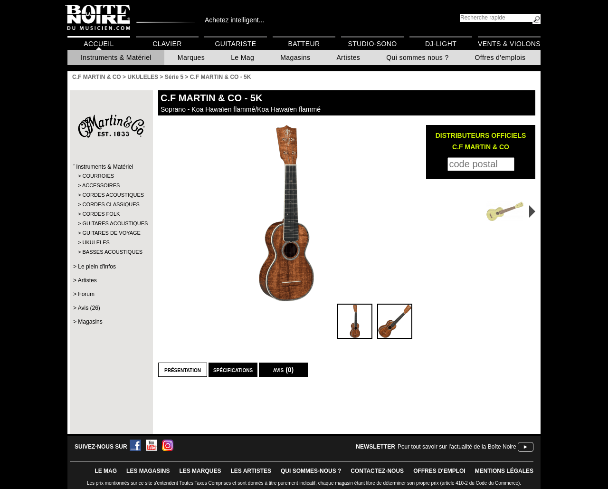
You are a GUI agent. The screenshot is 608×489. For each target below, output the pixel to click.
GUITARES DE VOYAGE (111, 233)
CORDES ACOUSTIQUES (111, 195)
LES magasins (148, 471)
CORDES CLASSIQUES (110, 204)
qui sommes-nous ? (311, 471)
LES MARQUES (200, 471)
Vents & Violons (509, 44)
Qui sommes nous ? (417, 57)
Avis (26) (89, 308)
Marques (191, 57)
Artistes (348, 57)
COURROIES (98, 176)
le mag (106, 471)
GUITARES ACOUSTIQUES (111, 223)
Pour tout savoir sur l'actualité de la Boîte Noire (457, 446)
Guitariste (235, 44)
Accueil (99, 44)
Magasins (295, 57)
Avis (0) (283, 370)
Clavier (167, 44)
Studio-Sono (372, 44)
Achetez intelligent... (234, 20)
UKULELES (95, 242)
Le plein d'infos (97, 266)
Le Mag (242, 57)
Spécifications (233, 370)
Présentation (182, 370)
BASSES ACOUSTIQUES (111, 252)
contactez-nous (377, 471)
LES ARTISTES (250, 471)
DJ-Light (440, 44)
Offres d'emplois (500, 57)
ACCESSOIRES (101, 185)
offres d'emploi (439, 471)
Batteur (304, 44)
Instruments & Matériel (116, 57)
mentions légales (504, 471)
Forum (86, 294)
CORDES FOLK (101, 214)
